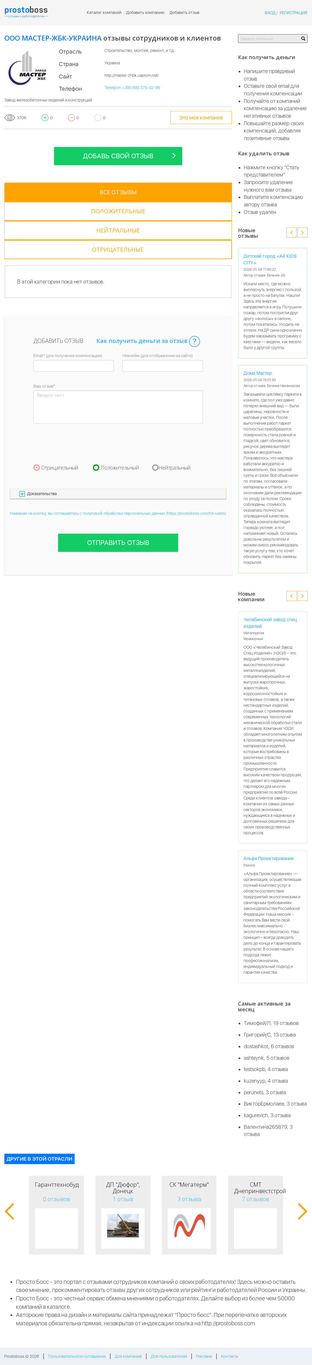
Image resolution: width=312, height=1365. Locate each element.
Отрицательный (59, 410)
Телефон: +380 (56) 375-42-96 (132, 87)
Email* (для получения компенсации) (67, 298)
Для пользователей (169, 1356)
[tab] (28, 192)
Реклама (204, 1356)
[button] (118, 436)
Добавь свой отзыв (129, 155)
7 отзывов (255, 1199)
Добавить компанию (145, 12)
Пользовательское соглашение (77, 1356)
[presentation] (77, 386)
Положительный (120, 410)
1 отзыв (123, 1199)
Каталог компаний (104, 12)
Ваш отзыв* (44, 328)
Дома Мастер (258, 373)
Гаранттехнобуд (57, 1184)
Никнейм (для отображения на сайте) (157, 298)
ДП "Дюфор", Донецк (123, 1188)
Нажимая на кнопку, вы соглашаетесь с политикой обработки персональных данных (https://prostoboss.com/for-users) (118, 456)
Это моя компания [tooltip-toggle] (201, 117)
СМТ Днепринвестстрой (260, 1188)
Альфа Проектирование (269, 858)
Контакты (229, 1356)
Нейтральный (174, 410)
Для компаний (128, 1356)
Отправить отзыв (118, 485)
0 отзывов (56, 1199)
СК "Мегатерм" (189, 1184)
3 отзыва (189, 1199)
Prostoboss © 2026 (21, 1356)
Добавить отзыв (184, 12)
